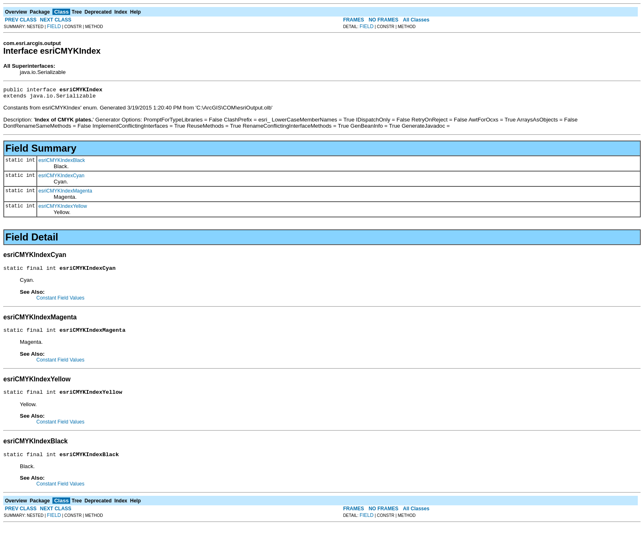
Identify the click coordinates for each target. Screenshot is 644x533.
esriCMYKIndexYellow (62, 209)
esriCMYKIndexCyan (61, 178)
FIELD (54, 26)
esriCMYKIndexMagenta (65, 193)
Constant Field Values (60, 302)
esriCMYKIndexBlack (61, 163)
